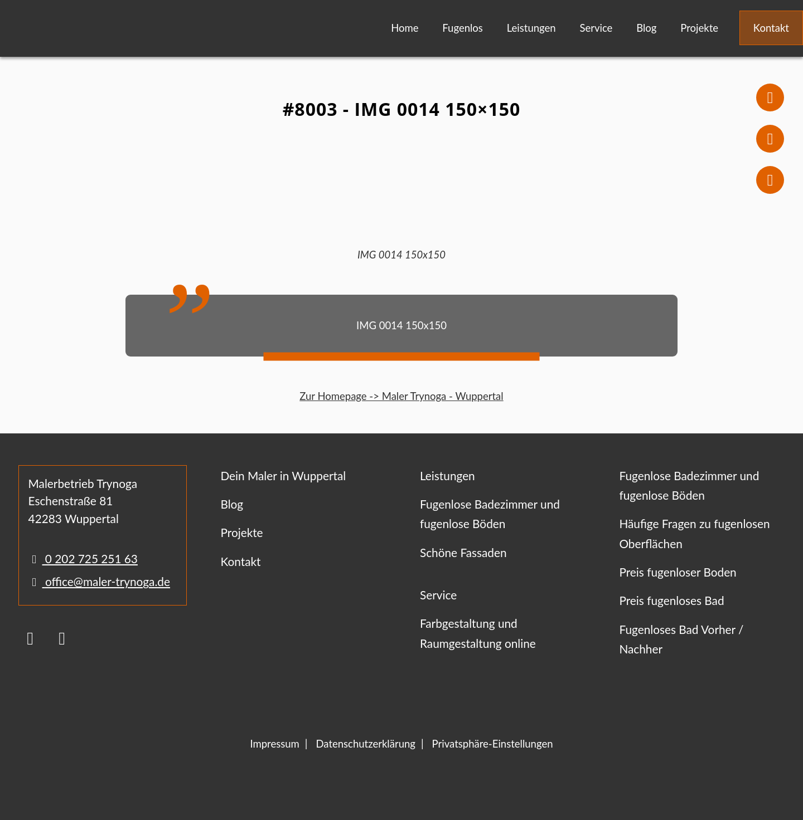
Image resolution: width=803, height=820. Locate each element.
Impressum (274, 744)
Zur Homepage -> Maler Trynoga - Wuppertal (401, 396)
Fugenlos (462, 28)
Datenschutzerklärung (365, 744)
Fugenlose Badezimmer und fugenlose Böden (490, 513)
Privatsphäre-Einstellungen (492, 744)
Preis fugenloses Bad (671, 600)
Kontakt (771, 28)
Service (595, 28)
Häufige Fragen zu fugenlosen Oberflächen (694, 533)
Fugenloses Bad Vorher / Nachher (681, 639)
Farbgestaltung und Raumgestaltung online (478, 633)
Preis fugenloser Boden (677, 572)
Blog (646, 28)
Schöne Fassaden (463, 552)
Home (404, 28)
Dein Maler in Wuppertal (283, 475)
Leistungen (531, 28)
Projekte (699, 28)
